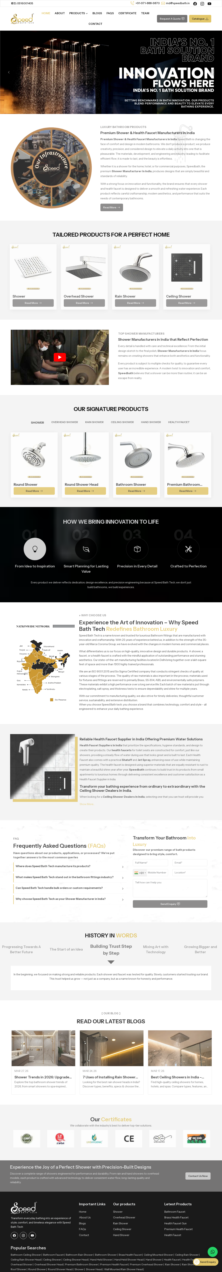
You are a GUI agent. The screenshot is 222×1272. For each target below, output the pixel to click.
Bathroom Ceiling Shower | (26, 1254)
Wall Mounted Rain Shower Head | (124, 1269)
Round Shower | (37, 1269)
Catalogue (200, 18)
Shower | (80, 1269)
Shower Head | (94, 1269)
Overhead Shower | (22, 1264)
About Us (85, 1217)
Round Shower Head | (60, 1269)
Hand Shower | (154, 1259)
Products (78, 13)
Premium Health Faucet (178, 1229)
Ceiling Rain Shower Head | (26, 1259)
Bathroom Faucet (174, 1211)
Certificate (127, 13)
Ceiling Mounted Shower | (159, 1254)
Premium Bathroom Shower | (82, 1264)
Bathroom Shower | (106, 1254)
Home (46, 13)
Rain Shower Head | (193, 1264)
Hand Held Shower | (101, 1259)
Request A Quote (172, 18)
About (60, 13)
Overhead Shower (124, 1217)
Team (145, 13)
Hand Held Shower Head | (129, 1259)
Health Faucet (172, 1235)
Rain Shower (120, 1223)
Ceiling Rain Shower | (187, 1254)
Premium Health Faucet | (114, 1264)
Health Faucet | (172, 1259)
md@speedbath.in (178, 3)
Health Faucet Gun (175, 1223)
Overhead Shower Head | (49, 1264)
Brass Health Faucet (176, 1217)
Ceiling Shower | (52, 1259)
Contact (95, 24)
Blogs (97, 13)
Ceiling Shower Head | (76, 1259)
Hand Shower (121, 1235)
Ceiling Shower (122, 1229)
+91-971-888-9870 (147, 3)
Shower (117, 1211)
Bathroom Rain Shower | (80, 1254)
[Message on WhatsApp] (213, 1252)
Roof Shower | (19, 1269)
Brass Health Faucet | (131, 1254)
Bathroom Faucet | (54, 1254)
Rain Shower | (173, 1264)
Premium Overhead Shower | (147, 1264)
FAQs (110, 13)
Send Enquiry (205, 1262)
